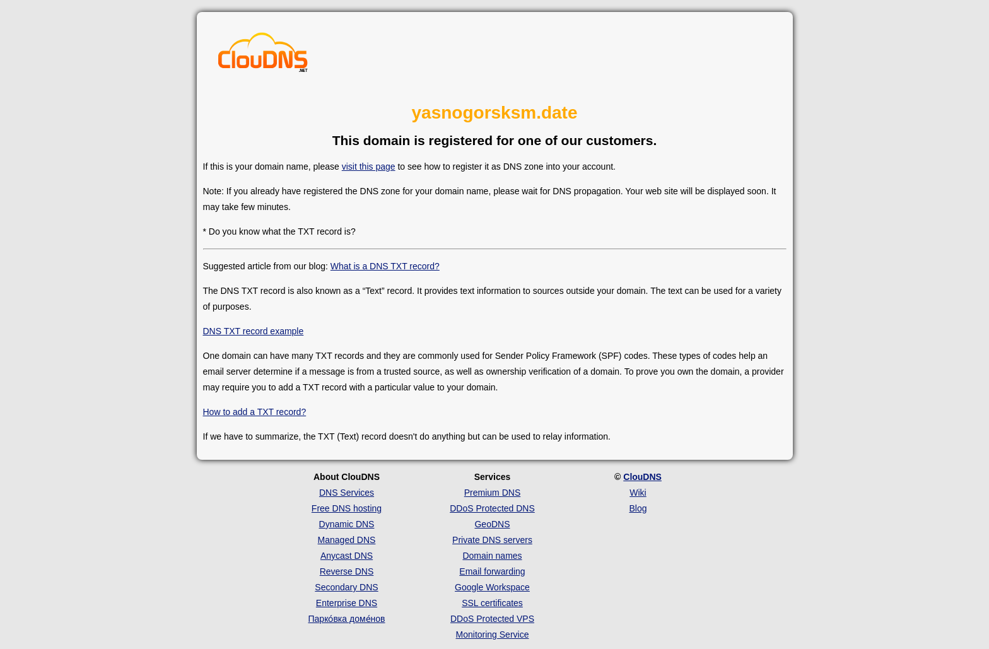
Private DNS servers (492, 540)
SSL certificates (492, 603)
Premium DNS (492, 493)
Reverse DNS (347, 571)
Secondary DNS (346, 587)
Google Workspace (492, 587)
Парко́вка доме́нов (346, 619)
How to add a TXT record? (255, 412)
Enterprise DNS (346, 603)
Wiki (637, 493)
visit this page (368, 166)
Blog (638, 508)
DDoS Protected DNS (492, 508)
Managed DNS (347, 540)
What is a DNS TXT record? (385, 266)
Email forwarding (492, 571)
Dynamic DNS (347, 524)
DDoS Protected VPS (492, 619)
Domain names (492, 556)
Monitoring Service (492, 634)
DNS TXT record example (253, 331)
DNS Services (346, 493)
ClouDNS (642, 477)
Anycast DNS (346, 556)
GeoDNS (492, 524)
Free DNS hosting (347, 508)
